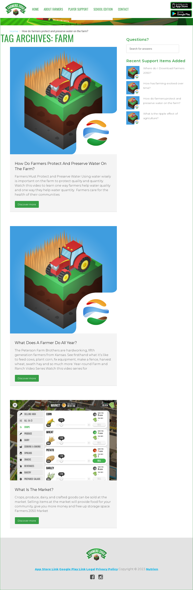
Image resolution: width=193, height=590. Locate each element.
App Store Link (46, 569)
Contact (123, 9)
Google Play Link (72, 569)
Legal (90, 569)
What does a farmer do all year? (46, 342)
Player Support (78, 9)
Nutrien (152, 569)
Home (35, 9)
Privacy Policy (107, 569)
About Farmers (53, 9)
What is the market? (34, 489)
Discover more (27, 204)
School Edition (103, 9)
